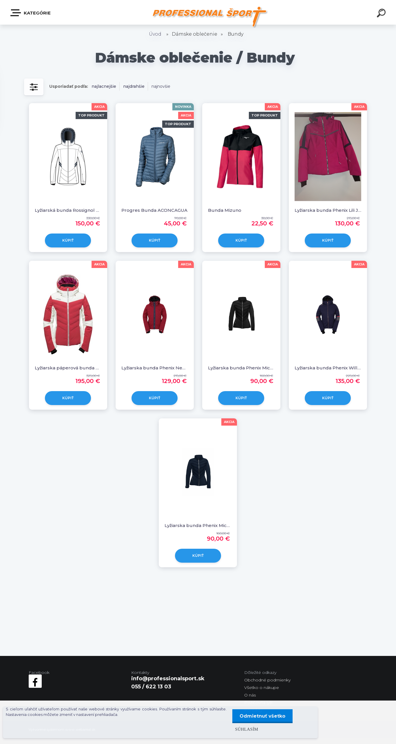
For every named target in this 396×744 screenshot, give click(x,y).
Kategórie (31, 12)
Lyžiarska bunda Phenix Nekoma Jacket (154, 368)
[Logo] (209, 17)
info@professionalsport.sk (168, 678)
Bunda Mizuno (224, 210)
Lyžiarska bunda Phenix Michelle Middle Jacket (241, 368)
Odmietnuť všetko (262, 716)
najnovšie (161, 86)
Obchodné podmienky (267, 680)
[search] (382, 14)
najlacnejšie (104, 86)
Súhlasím (246, 729)
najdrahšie (134, 86)
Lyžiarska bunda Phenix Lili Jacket (328, 210)
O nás (250, 695)
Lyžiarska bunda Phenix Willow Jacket (328, 368)
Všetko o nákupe (261, 687)
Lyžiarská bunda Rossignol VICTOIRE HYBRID (68, 210)
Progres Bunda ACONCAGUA (154, 210)
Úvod (155, 34)
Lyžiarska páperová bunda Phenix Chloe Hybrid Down (68, 368)
